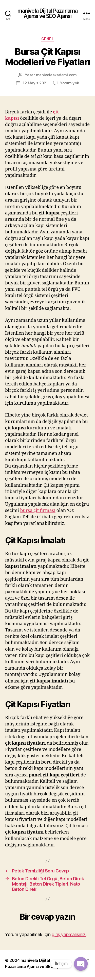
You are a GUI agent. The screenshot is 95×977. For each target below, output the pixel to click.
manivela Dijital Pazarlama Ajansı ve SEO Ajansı (47, 13)
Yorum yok (69, 83)
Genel (47, 39)
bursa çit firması (37, 511)
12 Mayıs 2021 (35, 83)
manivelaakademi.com (56, 74)
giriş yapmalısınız (69, 934)
